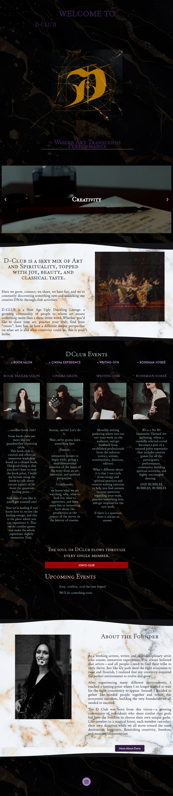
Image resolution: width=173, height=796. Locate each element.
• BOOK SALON (21, 362)
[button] (5, 199)
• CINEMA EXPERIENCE (65, 362)
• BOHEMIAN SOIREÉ (151, 362)
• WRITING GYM (108, 362)
